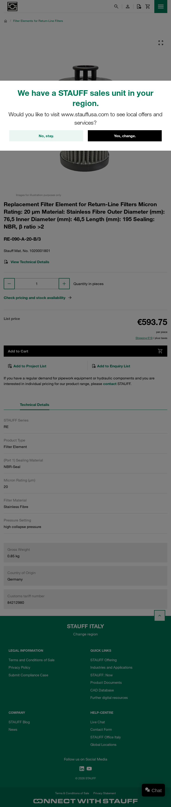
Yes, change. (125, 135)
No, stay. (46, 135)
